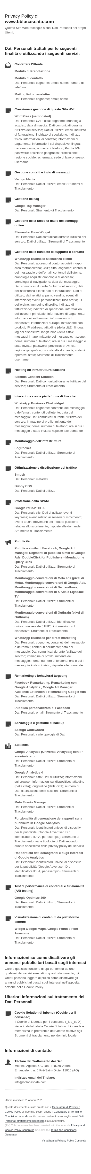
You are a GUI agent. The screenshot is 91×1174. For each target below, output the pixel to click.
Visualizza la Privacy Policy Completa (64, 1140)
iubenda (23, 1116)
